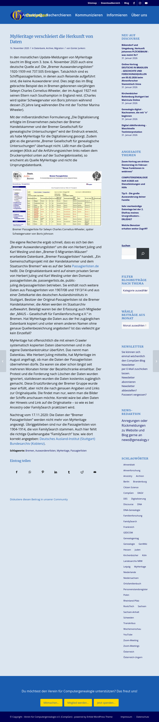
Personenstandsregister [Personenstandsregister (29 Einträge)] (135, 589)
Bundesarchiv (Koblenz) (27, 443)
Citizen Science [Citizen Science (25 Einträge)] (131, 487)
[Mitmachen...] (51, 703)
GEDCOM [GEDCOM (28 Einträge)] (128, 532)
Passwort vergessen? (134, 394)
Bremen (29, 450)
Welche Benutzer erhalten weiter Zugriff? (134, 227)
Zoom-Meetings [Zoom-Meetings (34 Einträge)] (131, 645)
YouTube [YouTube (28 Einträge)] (127, 634)
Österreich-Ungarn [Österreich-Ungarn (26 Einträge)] (133, 657)
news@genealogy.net (137, 440)
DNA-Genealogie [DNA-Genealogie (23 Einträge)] (131, 509)
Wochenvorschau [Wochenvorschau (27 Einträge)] (132, 628)
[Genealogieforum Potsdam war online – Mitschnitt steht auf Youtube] (156, 361)
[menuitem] (92, 3)
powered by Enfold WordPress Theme (93, 716)
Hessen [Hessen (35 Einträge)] (127, 549)
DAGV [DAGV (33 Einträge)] (140, 492)
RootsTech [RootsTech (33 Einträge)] (128, 606)
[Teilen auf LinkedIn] (55, 472)
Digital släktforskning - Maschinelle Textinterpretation (134, 128)
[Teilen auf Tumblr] (68, 472)
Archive (49, 48)
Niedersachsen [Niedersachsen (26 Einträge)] (131, 577)
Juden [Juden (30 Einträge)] (138, 549)
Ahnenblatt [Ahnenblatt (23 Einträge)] (129, 464)
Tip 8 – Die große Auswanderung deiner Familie (134, 196)
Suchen (126, 245)
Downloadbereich (110, 2)
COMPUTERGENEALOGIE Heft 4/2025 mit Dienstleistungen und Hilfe (135, 182)
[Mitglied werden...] (78, 703)
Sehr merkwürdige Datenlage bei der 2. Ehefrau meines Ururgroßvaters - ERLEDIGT (132, 213)
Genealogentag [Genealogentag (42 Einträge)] (131, 538)
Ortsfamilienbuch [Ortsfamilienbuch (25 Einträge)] (132, 583)
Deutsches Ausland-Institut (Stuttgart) (67, 439)
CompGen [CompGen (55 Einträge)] (128, 492)
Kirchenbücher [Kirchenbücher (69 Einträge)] (130, 555)
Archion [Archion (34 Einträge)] (140, 475)
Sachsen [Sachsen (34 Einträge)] (142, 606)
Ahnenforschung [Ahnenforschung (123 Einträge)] (131, 470)
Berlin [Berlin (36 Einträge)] (126, 481)
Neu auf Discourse (131, 37)
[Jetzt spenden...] (106, 703)
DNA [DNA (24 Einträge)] (139, 504)
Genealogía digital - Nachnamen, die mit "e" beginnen (135, 112)
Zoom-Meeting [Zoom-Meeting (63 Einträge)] (130, 640)
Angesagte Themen (131, 153)
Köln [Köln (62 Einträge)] (144, 555)
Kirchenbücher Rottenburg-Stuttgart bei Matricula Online (135, 96)
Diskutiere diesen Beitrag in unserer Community (39, 499)
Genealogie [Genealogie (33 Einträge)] (129, 543)
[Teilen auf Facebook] (16, 472)
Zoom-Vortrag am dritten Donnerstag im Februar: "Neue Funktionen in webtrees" (135, 166)
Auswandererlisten (45, 450)
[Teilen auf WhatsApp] (29, 472)
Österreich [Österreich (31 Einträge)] (128, 651)
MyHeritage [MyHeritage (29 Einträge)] (140, 566)
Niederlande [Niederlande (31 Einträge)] (129, 572)
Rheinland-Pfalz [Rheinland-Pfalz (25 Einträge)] (131, 600)
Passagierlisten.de (85, 266)
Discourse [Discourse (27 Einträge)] (128, 504)
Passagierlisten (79, 450)
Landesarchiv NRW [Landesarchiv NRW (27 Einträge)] (133, 560)
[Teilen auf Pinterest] (42, 472)
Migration (59, 48)
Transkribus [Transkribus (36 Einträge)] (129, 623)
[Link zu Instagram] (140, 3)
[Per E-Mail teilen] (94, 472)
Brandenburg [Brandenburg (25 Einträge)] (140, 481)
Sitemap (92, 2)
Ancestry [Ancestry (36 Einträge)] (127, 475)
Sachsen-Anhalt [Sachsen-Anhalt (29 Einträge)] (131, 611)
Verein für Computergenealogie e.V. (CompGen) (48, 716)
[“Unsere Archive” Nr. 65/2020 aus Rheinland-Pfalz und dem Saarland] (3, 361)
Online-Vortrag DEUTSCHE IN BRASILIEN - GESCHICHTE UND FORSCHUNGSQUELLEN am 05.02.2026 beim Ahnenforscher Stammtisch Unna (135, 74)
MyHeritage (63, 450)
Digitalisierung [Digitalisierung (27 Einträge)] (138, 498)
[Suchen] (143, 253)
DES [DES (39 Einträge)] (125, 498)
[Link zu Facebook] (134, 3)
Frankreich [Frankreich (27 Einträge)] (128, 526)
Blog (126, 2)
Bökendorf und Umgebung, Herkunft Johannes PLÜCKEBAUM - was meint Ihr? (135, 49)
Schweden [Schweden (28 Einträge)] (128, 617)
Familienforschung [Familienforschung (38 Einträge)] (132, 515)
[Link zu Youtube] (146, 3)
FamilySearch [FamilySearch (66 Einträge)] (130, 521)
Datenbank (39, 48)
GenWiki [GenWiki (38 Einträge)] (143, 543)
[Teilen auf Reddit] (82, 472)
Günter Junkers (78, 48)
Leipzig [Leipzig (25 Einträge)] (126, 566)
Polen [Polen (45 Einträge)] (126, 594)
